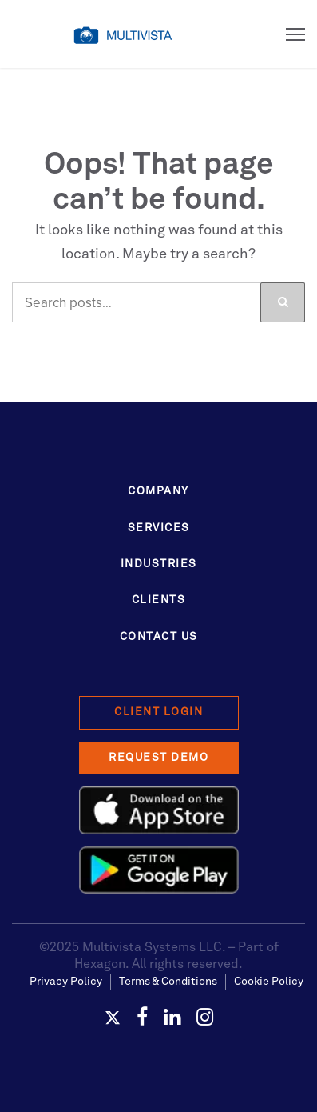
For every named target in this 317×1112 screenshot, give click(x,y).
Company (158, 491)
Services (159, 528)
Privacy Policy (66, 981)
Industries (159, 564)
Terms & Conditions (168, 981)
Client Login (158, 712)
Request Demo (158, 757)
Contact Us (159, 636)
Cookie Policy (268, 981)
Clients (159, 600)
